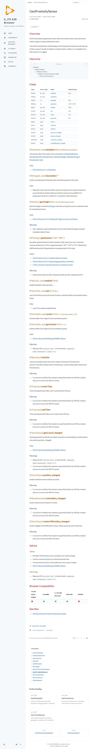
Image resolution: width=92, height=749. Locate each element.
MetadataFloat (48, 157)
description (54, 97)
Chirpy (57, 746)
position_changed (55, 136)
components (35, 626)
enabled (53, 107)
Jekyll (66, 746)
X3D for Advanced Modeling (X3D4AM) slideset (49, 339)
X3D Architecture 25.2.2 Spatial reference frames (50, 258)
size (52, 111)
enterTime (53, 125)
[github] (8, 744)
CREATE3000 (35, 19)
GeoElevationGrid (39, 655)
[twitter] (12, 744)
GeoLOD (35, 661)
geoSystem (54, 104)
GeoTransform (47, 559)
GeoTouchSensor (38, 675)
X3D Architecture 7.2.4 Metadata (44, 170)
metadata (53, 93)
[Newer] (73, 732)
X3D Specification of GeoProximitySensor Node (49, 614)
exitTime (53, 129)
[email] (16, 744)
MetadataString (72, 157)
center (52, 115)
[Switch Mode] (4, 744)
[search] (82, 2)
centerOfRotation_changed (58, 143)
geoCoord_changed (56, 132)
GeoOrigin (51, 206)
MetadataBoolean (71, 154)
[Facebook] (81, 638)
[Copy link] (87, 638)
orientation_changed (56, 140)
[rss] (20, 744)
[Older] (44, 732)
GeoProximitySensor (38, 630)
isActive (53, 122)
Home (30, 2)
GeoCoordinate (38, 653)
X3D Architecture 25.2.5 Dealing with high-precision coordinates (55, 219)
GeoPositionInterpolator (41, 669)
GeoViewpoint (37, 680)
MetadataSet (34, 160)
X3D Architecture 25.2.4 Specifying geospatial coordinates (53, 261)
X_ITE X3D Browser (10, 21)
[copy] (86, 64)
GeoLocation (37, 658)
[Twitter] (78, 638)
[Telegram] (84, 638)
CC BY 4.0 (47, 638)
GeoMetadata (37, 664)
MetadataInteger (60, 157)
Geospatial (66, 46)
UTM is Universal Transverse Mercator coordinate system (53, 265)
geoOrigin (53, 100)
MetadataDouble (36, 157)
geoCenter (53, 118)
